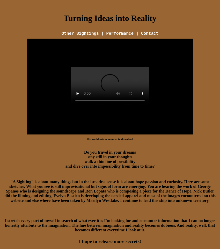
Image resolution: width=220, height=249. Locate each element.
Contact (149, 33)
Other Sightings (81, 33)
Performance (120, 33)
